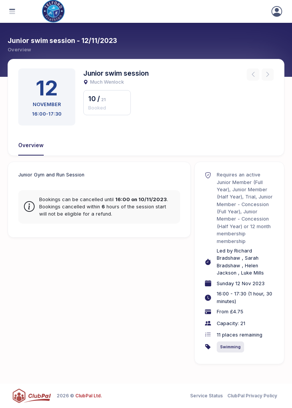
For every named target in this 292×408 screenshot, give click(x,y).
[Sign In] (276, 11)
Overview (31, 145)
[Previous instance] (253, 74)
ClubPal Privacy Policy (252, 395)
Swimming (230, 346)
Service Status (206, 395)
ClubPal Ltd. (88, 395)
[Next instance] (268, 74)
